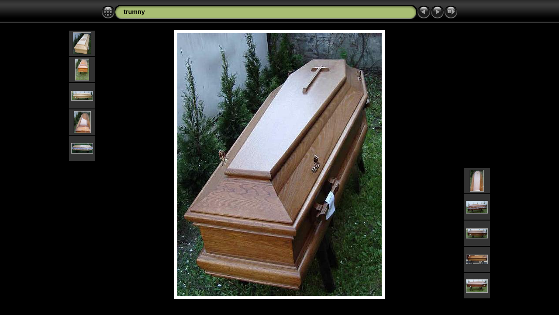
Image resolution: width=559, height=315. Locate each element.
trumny (134, 11)
